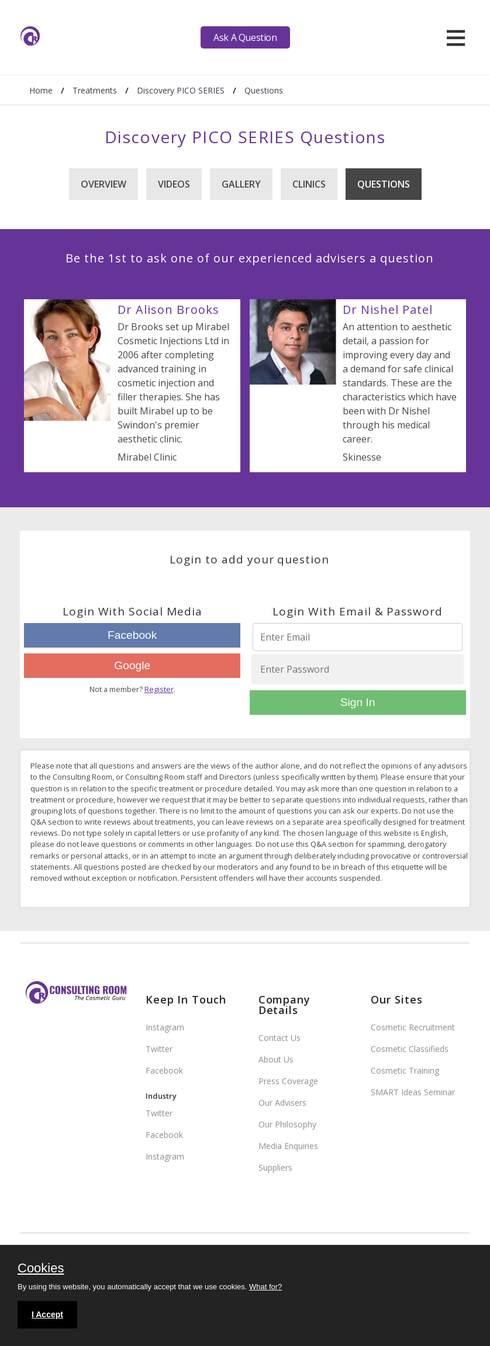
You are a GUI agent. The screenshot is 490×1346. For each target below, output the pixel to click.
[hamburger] (455, 37)
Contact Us (279, 1037)
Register (159, 689)
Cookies (41, 1268)
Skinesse (362, 457)
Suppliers (275, 1167)
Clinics (309, 184)
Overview (103, 184)
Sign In (357, 702)
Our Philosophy (287, 1124)
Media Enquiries (288, 1145)
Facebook (132, 635)
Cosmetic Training (405, 1070)
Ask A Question (245, 37)
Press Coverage (288, 1081)
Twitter (159, 1048)
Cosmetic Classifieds (409, 1048)
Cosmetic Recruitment (413, 1027)
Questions (383, 184)
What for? (265, 1286)
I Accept (47, 1314)
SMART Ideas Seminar (413, 1092)
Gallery (241, 184)
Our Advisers (282, 1102)
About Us (276, 1059)
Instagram (165, 1027)
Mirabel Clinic (147, 457)
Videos (174, 184)
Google (132, 665)
